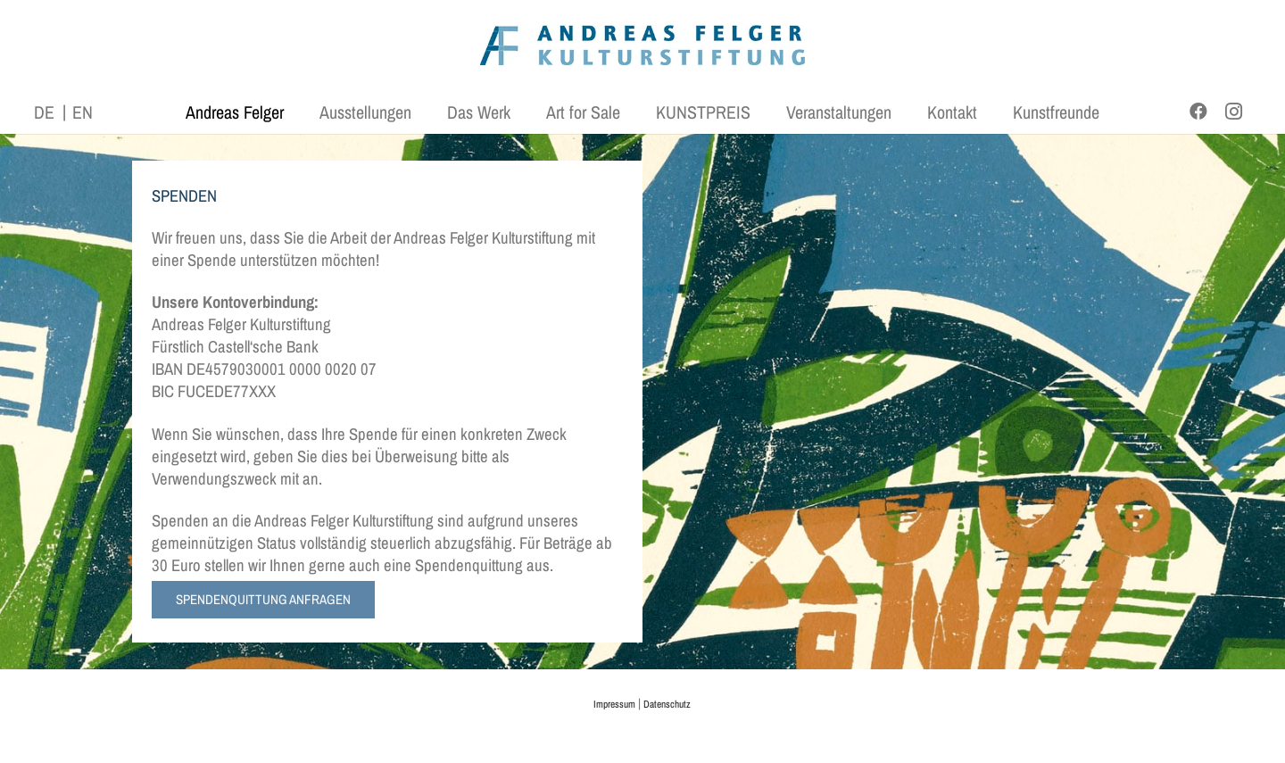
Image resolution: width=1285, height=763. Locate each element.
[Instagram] (1234, 111)
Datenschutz (667, 704)
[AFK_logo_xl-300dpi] (642, 45)
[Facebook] (1198, 111)
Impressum (614, 704)
